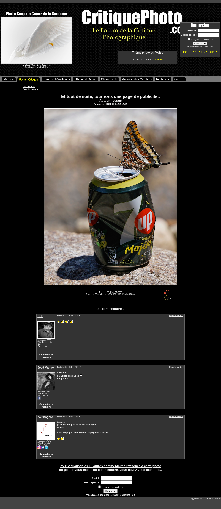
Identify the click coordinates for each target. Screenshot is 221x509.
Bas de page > (30, 89)
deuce (117, 100)
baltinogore (45, 417)
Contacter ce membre (46, 356)
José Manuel (45, 367)
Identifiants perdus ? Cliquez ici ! (200, 46)
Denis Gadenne (43, 65)
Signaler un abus (176, 316)
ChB (40, 316)
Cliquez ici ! (128, 495)
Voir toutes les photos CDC (36, 67)
